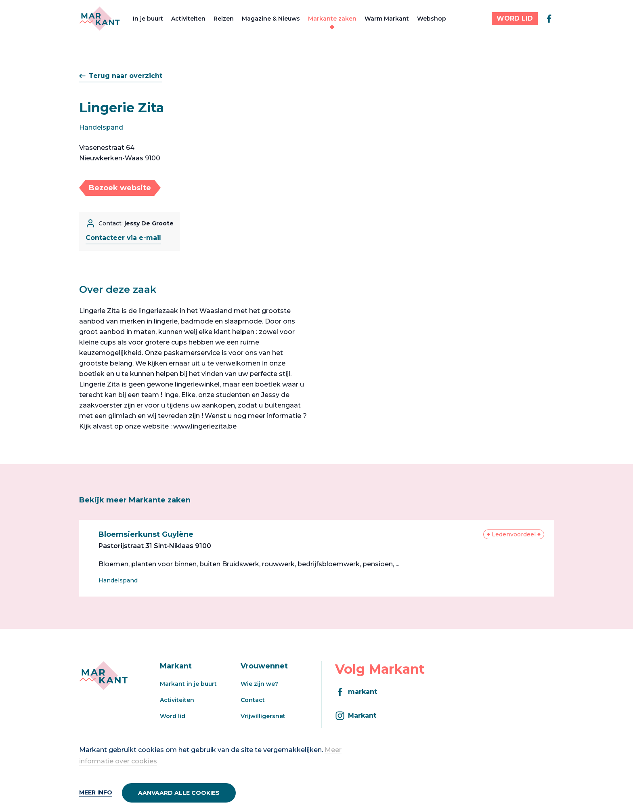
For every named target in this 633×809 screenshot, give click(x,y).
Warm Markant (387, 18)
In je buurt (148, 18)
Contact (253, 700)
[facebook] (549, 18)
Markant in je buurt (188, 683)
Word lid (172, 716)
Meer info (95, 792)
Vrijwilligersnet (263, 716)
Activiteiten (188, 18)
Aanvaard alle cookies (179, 792)
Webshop (431, 18)
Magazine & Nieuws (271, 18)
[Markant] (99, 18)
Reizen (224, 18)
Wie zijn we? (259, 683)
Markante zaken (332, 18)
